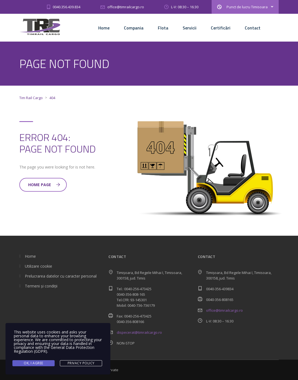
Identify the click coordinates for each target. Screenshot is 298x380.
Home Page (44, 184)
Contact (252, 28)
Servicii (189, 28)
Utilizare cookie (38, 266)
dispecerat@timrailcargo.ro (139, 332)
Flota (163, 28)
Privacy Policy (81, 363)
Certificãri (220, 28)
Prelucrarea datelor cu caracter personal (61, 276)
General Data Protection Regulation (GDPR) (54, 349)
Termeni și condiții (41, 286)
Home (104, 28)
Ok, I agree (33, 363)
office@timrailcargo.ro (224, 310)
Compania (133, 28)
